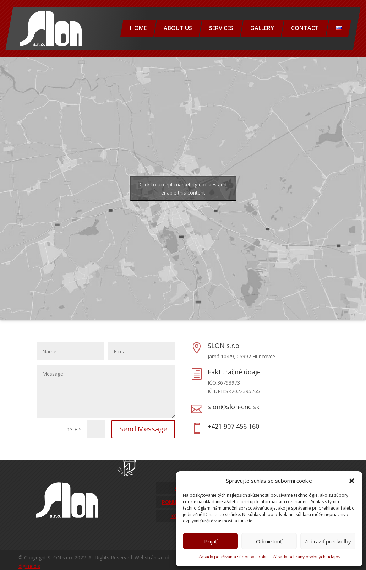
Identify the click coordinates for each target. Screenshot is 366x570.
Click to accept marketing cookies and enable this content (183, 188)
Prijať (210, 541)
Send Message (143, 429)
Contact (305, 28)
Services (221, 28)
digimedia (29, 566)
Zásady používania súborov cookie (233, 557)
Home (138, 28)
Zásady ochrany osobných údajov (306, 557)
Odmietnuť (269, 541)
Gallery (262, 28)
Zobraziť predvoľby (327, 541)
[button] (351, 480)
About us (178, 28)
